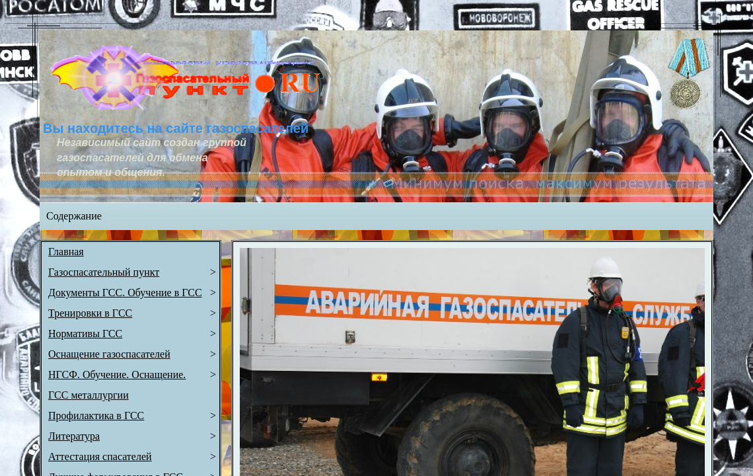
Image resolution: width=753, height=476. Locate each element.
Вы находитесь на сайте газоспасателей (175, 128)
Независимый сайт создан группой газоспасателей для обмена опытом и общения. (153, 157)
